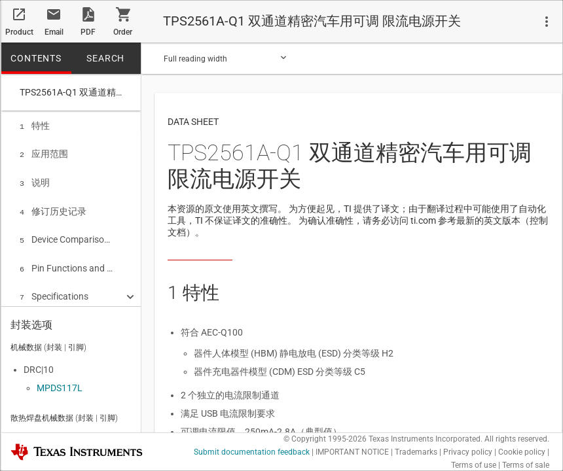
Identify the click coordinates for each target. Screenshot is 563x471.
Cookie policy (521, 452)
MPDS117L (59, 385)
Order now (122, 35)
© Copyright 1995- (325, 439)
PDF (88, 32)
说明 (35, 180)
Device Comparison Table (66, 234)
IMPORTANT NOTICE (352, 452)
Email (54, 32)
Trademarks (416, 452)
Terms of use (473, 465)
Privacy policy (467, 452)
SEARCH (105, 58)
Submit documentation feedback (252, 452)
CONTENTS (35, 58)
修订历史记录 (53, 207)
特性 (35, 125)
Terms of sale (525, 465)
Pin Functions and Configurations (66, 261)
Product (19, 32)
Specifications (54, 288)
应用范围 (44, 152)
